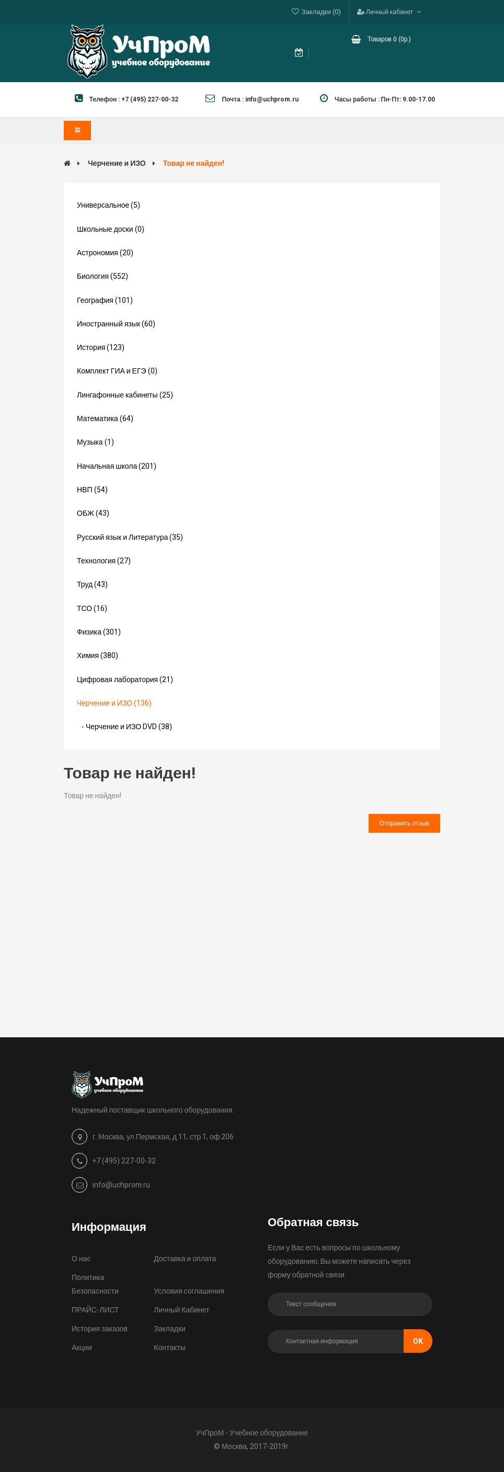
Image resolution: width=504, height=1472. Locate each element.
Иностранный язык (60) (116, 324)
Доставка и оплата (185, 1258)
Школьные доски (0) (110, 229)
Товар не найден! (193, 163)
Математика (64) (105, 418)
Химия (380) (97, 655)
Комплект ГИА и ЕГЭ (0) (117, 371)
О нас (81, 1258)
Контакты (169, 1347)
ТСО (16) (92, 608)
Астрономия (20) (105, 252)
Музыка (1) (95, 442)
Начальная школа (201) (116, 466)
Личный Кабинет (181, 1310)
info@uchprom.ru (121, 1185)
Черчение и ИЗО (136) (114, 703)
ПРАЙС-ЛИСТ (95, 1310)
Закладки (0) (321, 12)
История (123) (100, 347)
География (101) (105, 300)
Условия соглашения (189, 1291)
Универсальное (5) (108, 205)
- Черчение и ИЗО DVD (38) (124, 726)
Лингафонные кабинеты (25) (125, 395)
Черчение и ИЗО (117, 163)
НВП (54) (92, 489)
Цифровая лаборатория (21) (125, 679)
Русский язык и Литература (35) (130, 537)
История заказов (100, 1328)
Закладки (170, 1328)
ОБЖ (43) (93, 513)
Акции (82, 1347)
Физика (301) (99, 632)
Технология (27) (104, 561)
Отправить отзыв (404, 823)
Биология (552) (102, 276)
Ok (418, 1341)
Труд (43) (92, 584)
